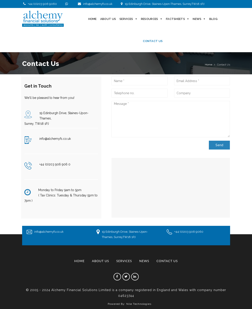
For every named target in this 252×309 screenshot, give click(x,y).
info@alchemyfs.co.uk (94, 4)
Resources (149, 19)
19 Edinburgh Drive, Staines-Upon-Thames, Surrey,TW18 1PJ (162, 4)
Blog (213, 19)
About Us (108, 19)
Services (126, 19)
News (197, 19)
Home (92, 19)
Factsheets (175, 19)
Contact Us (153, 41)
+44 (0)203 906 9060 (39, 4)
